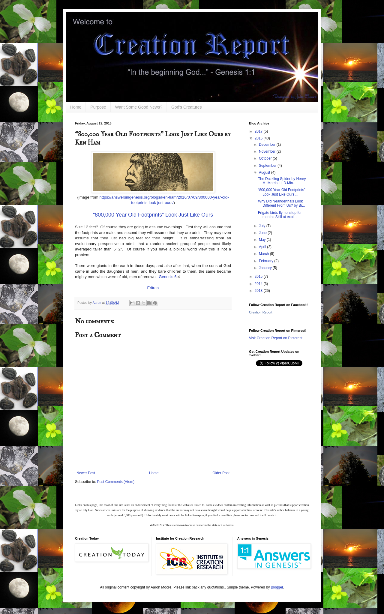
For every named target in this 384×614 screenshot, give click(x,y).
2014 (259, 284)
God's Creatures (186, 107)
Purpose (98, 107)
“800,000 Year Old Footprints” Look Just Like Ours (153, 215)
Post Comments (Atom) (115, 482)
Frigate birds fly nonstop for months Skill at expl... (280, 215)
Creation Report (260, 312)
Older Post (221, 473)
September (268, 165)
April (263, 247)
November (268, 151)
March (264, 254)
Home (75, 107)
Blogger (277, 587)
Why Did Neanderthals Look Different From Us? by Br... (281, 203)
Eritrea (153, 288)
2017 (259, 131)
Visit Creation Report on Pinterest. (276, 338)
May (263, 240)
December (268, 144)
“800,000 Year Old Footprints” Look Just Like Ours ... (281, 192)
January (266, 268)
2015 (259, 276)
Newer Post (85, 473)
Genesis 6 (167, 276)
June (263, 233)
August (265, 172)
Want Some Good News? (138, 107)
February (266, 261)
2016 (259, 138)
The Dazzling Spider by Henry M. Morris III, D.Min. (282, 181)
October (266, 158)
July (262, 226)
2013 (259, 291)
